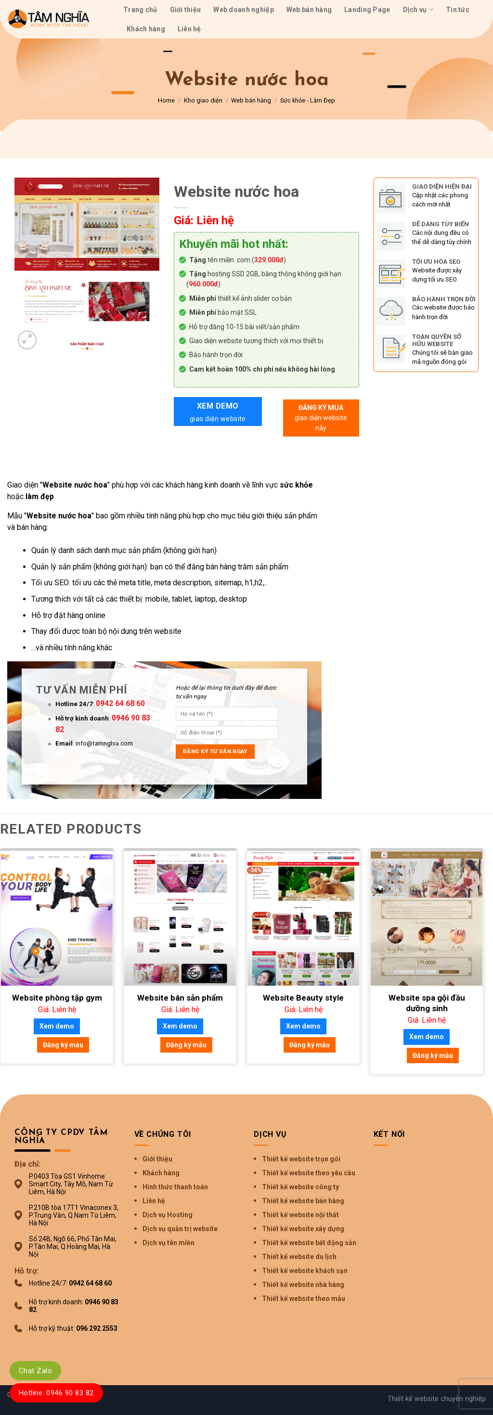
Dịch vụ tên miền (169, 1243)
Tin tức (457, 9)
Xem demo (217, 412)
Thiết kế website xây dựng (303, 1229)
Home (166, 100)
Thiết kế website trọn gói (301, 1159)
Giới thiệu (185, 9)
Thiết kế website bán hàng (303, 1201)
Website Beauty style (303, 998)
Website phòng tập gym (57, 998)
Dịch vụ (418, 9)
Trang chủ (140, 9)
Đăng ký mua (321, 418)
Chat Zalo (35, 1370)
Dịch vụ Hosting (168, 1215)
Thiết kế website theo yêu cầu (308, 1173)
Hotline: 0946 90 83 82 (56, 1393)
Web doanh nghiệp (243, 9)
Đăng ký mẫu (63, 1045)
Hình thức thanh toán (175, 1187)
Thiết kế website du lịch (299, 1257)
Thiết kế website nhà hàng (303, 1284)
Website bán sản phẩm (180, 998)
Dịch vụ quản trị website (180, 1229)
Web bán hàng (309, 9)
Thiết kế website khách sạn (305, 1270)
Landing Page (367, 9)
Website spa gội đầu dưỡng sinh (427, 1003)
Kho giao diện (203, 100)
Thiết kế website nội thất (300, 1215)
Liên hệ (189, 29)
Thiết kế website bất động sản (309, 1243)
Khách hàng (146, 29)
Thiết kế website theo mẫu (303, 1298)
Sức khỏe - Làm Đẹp (307, 100)
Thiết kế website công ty (300, 1187)
